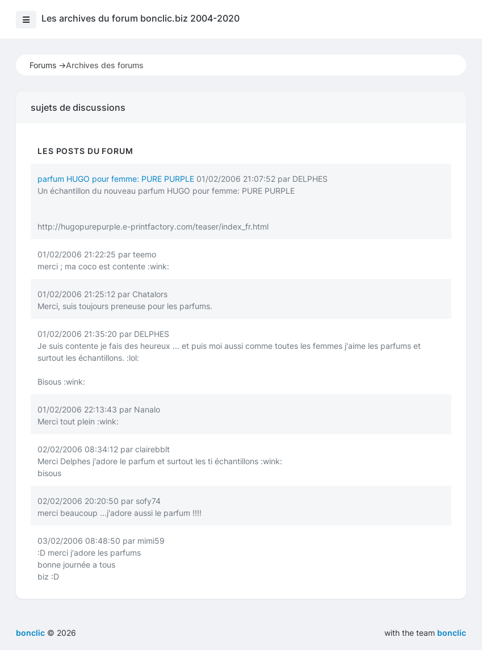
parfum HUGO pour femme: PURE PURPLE (115, 179)
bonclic (451, 633)
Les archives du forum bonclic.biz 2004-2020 (140, 18)
